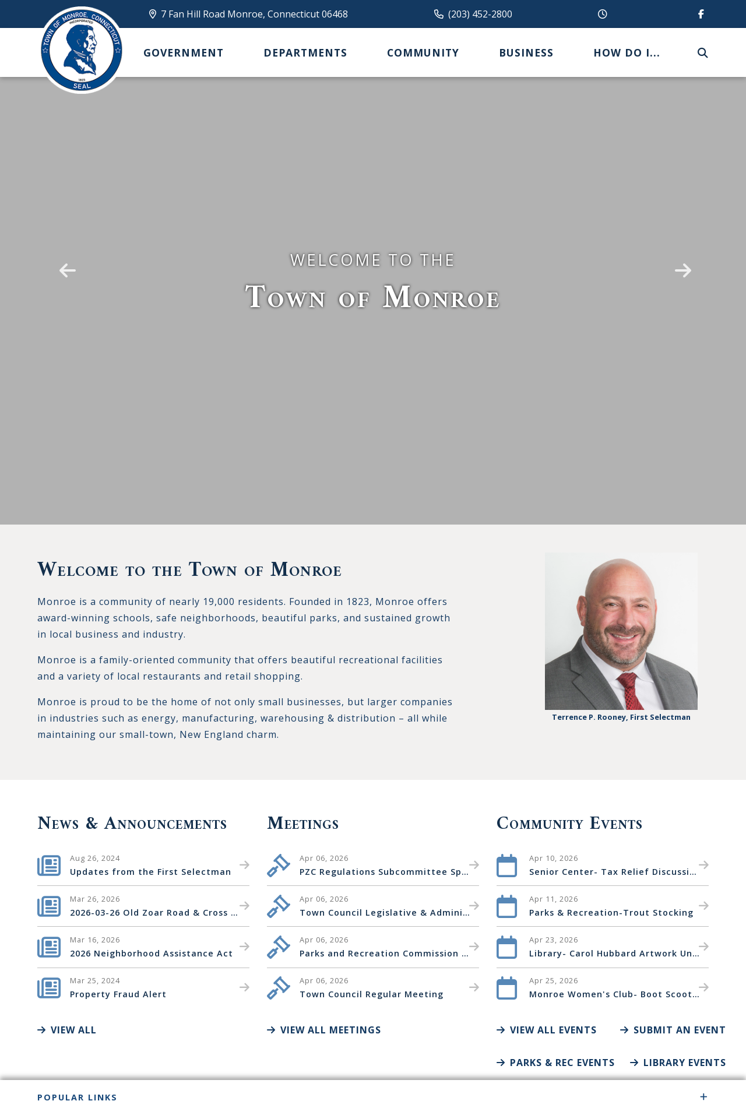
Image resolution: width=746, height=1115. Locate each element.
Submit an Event (673, 1029)
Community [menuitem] (423, 52)
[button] (65, 262)
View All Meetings (324, 1029)
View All (67, 1029)
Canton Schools (81, 50)
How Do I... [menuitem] (626, 52)
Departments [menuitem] (305, 52)
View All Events (547, 1029)
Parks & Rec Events (556, 1062)
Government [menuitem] (183, 52)
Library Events (678, 1062)
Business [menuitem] (526, 52)
